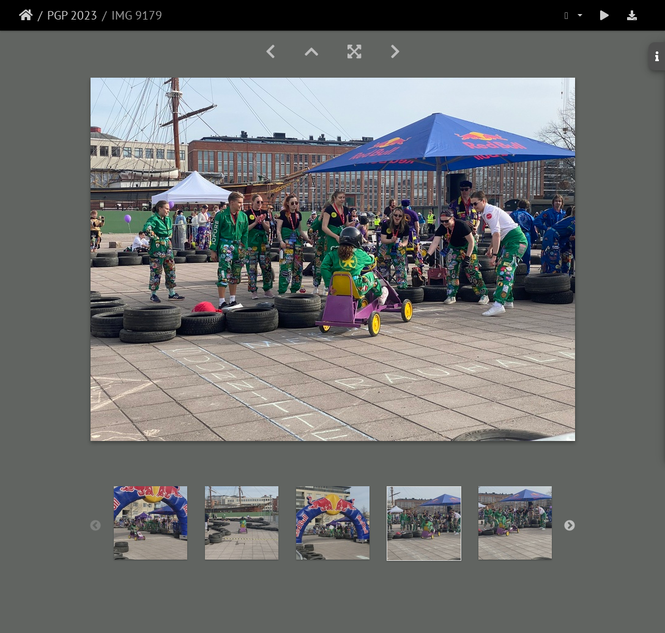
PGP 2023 (72, 15)
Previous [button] (95, 526)
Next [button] (569, 526)
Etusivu (26, 15)
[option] (150, 523)
